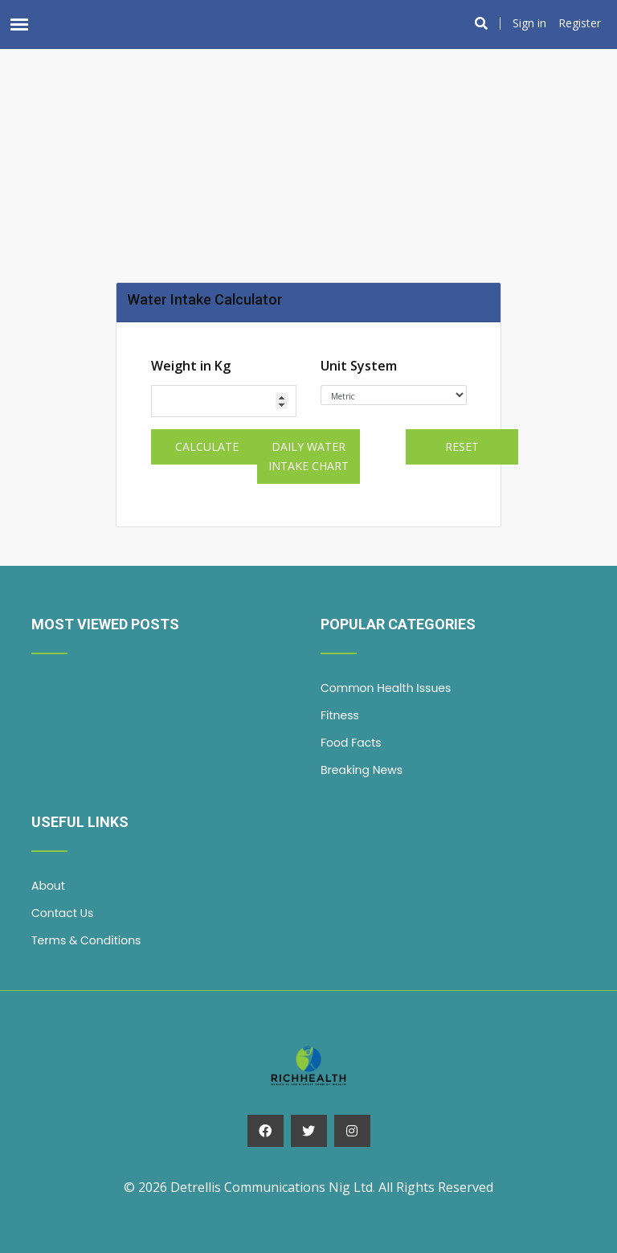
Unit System (359, 366)
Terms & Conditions (86, 940)
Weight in (191, 366)
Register (579, 23)
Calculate (207, 446)
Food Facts (351, 743)
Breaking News (361, 770)
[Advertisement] (308, 121)
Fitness (340, 715)
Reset (462, 446)
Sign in (529, 23)
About (48, 886)
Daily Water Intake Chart (308, 456)
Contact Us (62, 913)
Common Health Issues (386, 688)
